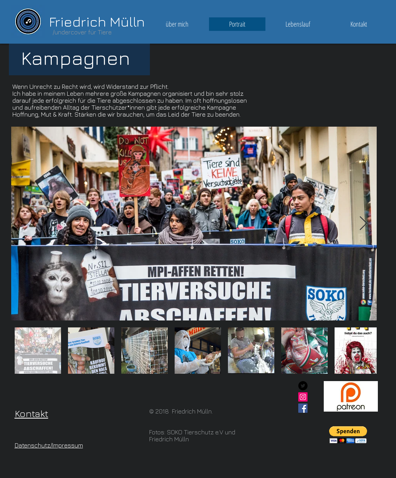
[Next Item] (363, 223)
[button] (348, 435)
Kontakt (31, 413)
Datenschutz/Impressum (49, 445)
